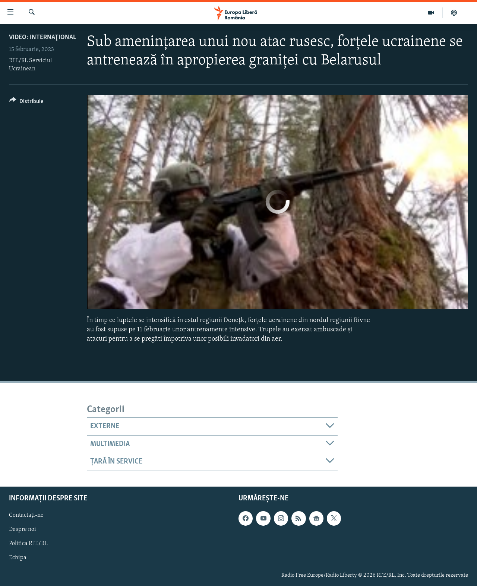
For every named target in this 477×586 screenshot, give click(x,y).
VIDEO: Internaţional (42, 37)
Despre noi (22, 529)
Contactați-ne (26, 515)
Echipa (17, 558)
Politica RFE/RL (28, 544)
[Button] (26, 102)
